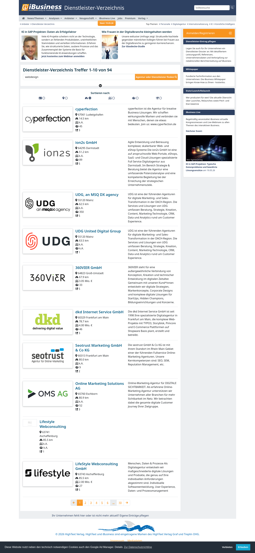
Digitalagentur (178, 24)
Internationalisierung (197, 24)
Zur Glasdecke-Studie (133, 46)
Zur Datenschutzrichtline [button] (138, 547)
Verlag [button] (142, 18)
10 (120, 502)
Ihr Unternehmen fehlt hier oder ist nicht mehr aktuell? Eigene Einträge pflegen (100, 515)
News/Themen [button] (35, 18)
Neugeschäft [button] (87, 18)
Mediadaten (135, 540)
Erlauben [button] (243, 547)
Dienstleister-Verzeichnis (43, 24)
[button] (100, 85)
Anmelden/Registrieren (200, 33)
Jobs (120, 18)
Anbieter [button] (69, 18)
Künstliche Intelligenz (224, 24)
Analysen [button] (54, 18)
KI (211, 24)
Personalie (164, 24)
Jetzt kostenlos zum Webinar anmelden (63, 56)
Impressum (117, 540)
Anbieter (24, 24)
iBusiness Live (107, 19)
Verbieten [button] (227, 547)
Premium (130, 18)
